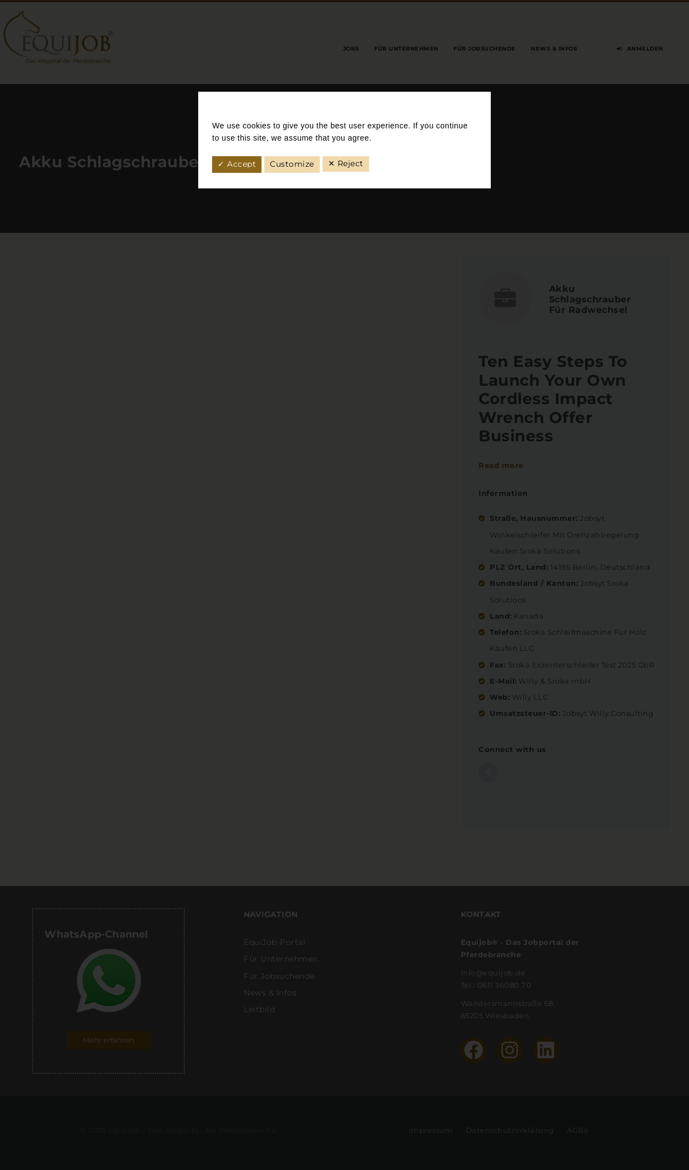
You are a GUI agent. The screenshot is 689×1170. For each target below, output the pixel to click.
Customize (292, 164)
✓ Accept (237, 164)
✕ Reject (346, 163)
